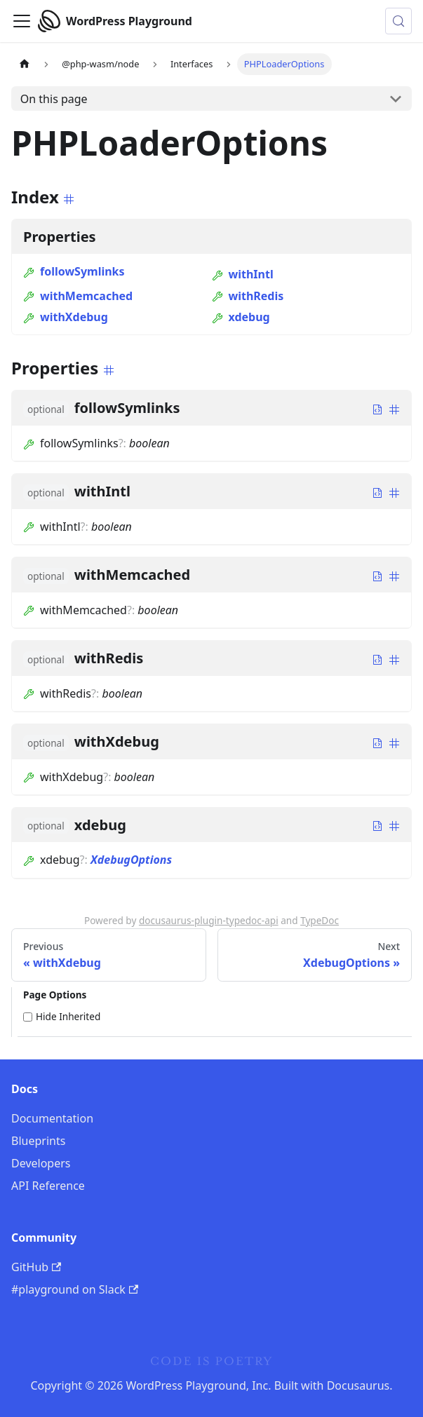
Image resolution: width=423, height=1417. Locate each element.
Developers (40, 1163)
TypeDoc (319, 920)
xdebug (241, 317)
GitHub (36, 1267)
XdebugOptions (131, 859)
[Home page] (24, 64)
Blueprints (38, 1140)
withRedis (248, 296)
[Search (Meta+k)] (398, 21)
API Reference (48, 1185)
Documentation (52, 1118)
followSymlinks (74, 271)
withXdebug (65, 317)
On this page (54, 99)
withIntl (243, 274)
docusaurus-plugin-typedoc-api (208, 920)
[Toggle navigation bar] (21, 21)
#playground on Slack (74, 1289)
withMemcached (78, 296)
